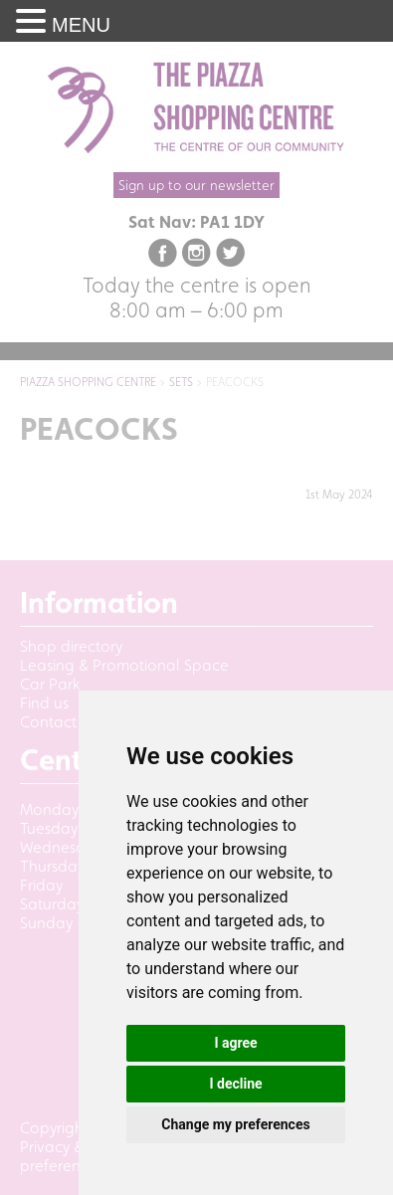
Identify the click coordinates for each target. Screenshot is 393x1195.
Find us (44, 703)
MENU (81, 25)
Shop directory (71, 646)
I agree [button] (235, 1043)
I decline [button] (235, 1084)
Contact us (58, 721)
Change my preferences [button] (235, 1124)
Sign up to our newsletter (196, 185)
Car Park (50, 684)
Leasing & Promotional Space (124, 665)
